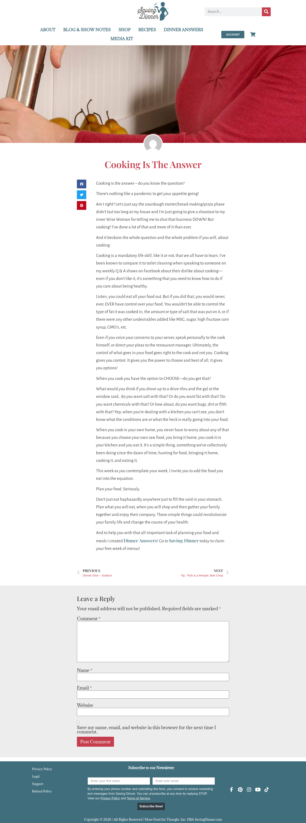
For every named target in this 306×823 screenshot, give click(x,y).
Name (84, 670)
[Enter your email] (183, 781)
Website (85, 705)
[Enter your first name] (119, 781)
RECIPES (147, 29)
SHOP (124, 29)
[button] (81, 184)
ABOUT (47, 29)
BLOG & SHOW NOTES (87, 29)
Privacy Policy (42, 769)
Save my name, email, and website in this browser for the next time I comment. (146, 729)
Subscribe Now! (151, 806)
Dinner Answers (140, 540)
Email (84, 688)
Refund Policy (42, 791)
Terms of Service (138, 798)
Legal (35, 776)
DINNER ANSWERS (183, 29)
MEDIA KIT (121, 38)
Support (37, 784)
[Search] (266, 11)
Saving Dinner (184, 540)
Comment (88, 618)
